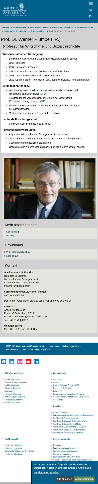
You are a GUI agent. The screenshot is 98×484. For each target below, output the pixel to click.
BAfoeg (10, 235)
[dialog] (64, 472)
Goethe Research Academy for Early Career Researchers (71, 398)
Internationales (59, 373)
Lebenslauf (12, 256)
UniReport (9, 391)
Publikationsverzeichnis (18, 252)
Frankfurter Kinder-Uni (14, 400)
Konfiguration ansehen (46, 472)
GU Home (5, 28)
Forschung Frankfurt (13, 394)
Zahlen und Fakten (12, 403)
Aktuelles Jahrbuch (12, 388)
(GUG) (42, 101)
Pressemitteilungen (13, 379)
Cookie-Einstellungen (30, 350)
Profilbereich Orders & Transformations (69, 430)
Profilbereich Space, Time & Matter (67, 424)
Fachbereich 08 (19, 28)
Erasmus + (57, 391)
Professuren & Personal (62, 28)
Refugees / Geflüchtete (62, 388)
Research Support (60, 412)
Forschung (58, 406)
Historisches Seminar (39, 28)
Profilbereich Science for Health (66, 418)
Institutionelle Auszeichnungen (65, 451)
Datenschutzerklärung (72, 346)
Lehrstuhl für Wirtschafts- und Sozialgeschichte (25, 31)
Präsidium (57, 445)
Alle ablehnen (64, 479)
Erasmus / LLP (59, 382)
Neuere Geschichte (85, 28)
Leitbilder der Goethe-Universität (66, 457)
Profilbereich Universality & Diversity (68, 433)
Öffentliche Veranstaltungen (16, 382)
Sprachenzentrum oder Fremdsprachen (69, 394)
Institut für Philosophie (14, 445)
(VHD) (43, 93)
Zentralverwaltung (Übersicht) (65, 448)
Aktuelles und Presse (14, 373)
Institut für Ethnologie (13, 454)
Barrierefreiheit (12, 350)
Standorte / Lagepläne (62, 454)
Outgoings (57, 379)
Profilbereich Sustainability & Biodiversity (69, 427)
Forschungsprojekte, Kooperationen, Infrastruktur (73, 415)
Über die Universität (62, 439)
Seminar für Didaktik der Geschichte (19, 451)
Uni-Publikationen (12, 385)
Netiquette (47, 350)
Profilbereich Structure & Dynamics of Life (70, 421)
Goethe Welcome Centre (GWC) (66, 385)
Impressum (54, 346)
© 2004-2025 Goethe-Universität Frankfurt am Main (26, 346)
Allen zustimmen (84, 479)
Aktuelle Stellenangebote (15, 397)
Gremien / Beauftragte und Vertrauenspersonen (72, 460)
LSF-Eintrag (12, 231)
